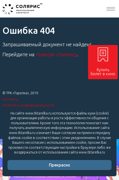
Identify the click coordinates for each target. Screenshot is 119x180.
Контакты (10, 99)
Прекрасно (59, 165)
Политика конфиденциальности (28, 105)
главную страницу (56, 54)
